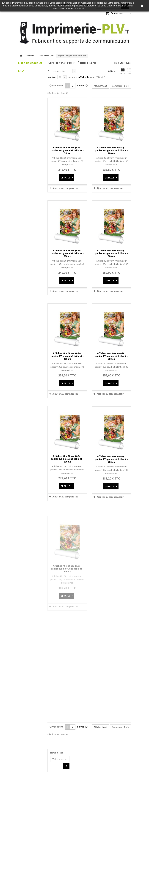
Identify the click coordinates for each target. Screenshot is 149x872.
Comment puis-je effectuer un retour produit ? (28, 126)
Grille (122, 71)
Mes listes (26, 79)
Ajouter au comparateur (65, 188)
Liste (129, 71)
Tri (48, 71)
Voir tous (25, 148)
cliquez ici (79, 8)
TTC (98, 77)
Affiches (30, 55)
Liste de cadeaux (30, 63)
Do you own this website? (63, 761)
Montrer (51, 77)
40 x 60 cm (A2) (46, 55)
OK (91, 761)
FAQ (21, 89)
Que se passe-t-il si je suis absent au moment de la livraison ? (30, 138)
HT (103, 77)
